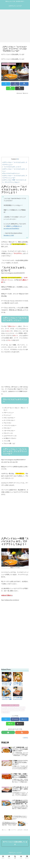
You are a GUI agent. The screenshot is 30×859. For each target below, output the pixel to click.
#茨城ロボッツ (18, 226)
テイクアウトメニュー (14, 709)
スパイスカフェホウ (20, 707)
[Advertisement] (15, 26)
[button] (19, 88)
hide (17, 159)
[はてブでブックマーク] (24, 84)
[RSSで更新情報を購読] (22, 732)
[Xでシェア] (5, 84)
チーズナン (4, 709)
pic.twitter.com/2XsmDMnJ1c (11, 228)
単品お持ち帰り (5, 712)
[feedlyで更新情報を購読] (8, 732)
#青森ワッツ (10, 226)
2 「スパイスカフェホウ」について (11, 166)
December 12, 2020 (9, 235)
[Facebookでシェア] (15, 84)
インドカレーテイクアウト (8, 707)
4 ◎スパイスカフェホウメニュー (11, 173)
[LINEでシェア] (10, 88)
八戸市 (22, 709)
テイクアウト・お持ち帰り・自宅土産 (10, 705)
